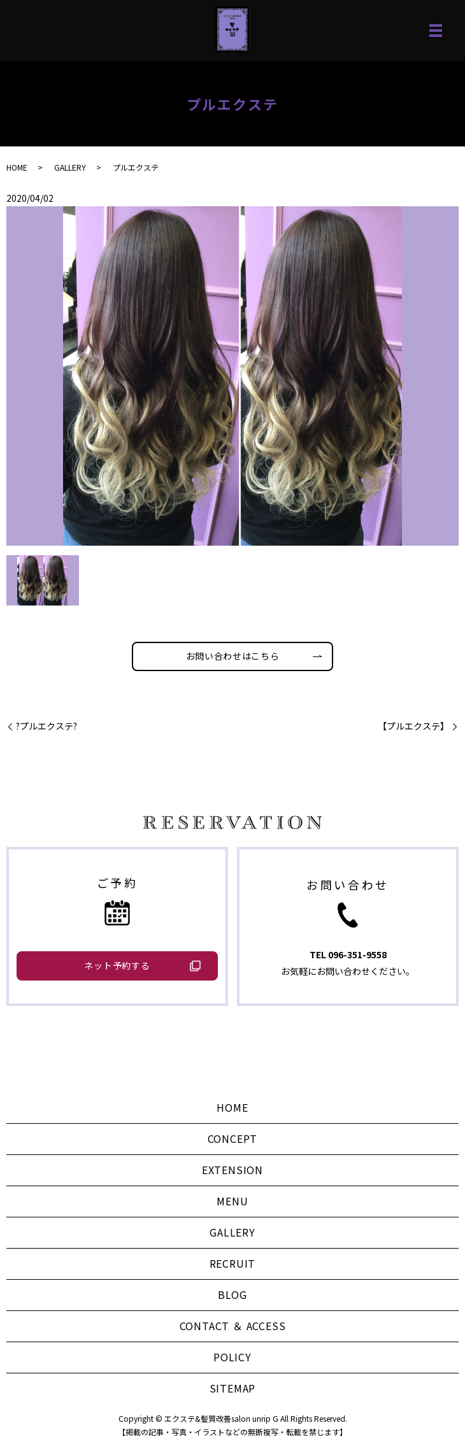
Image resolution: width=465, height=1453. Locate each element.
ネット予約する (117, 965)
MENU (232, 1200)
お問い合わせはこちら (233, 655)
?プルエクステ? (46, 726)
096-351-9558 (357, 954)
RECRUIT (233, 1263)
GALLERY (70, 167)
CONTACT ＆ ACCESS (233, 1325)
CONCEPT (233, 1138)
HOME (16, 167)
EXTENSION (232, 1169)
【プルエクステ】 (413, 726)
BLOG (232, 1294)
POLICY (232, 1356)
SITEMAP (233, 1388)
